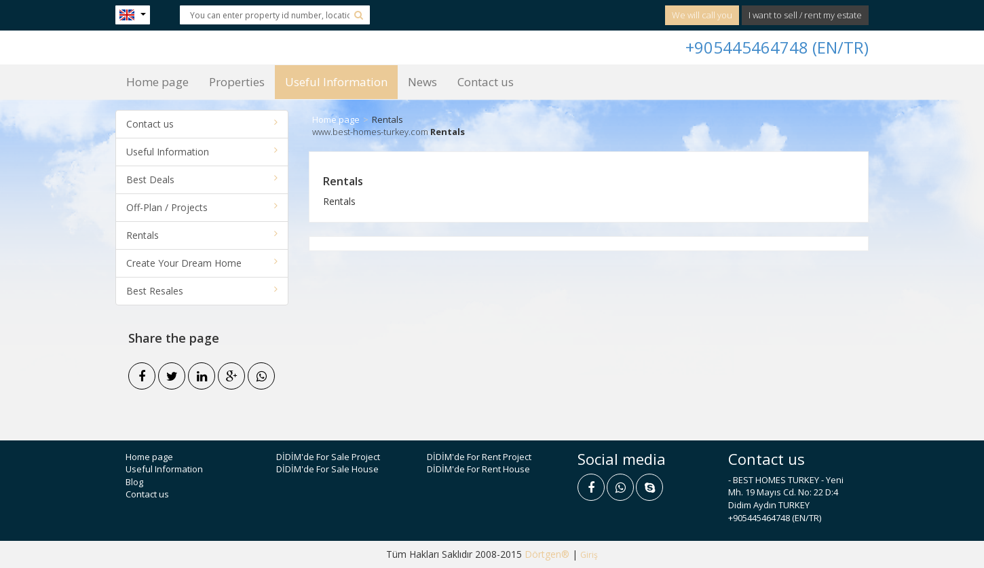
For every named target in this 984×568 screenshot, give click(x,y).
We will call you (702, 15)
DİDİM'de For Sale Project (328, 457)
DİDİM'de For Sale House (327, 469)
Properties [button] (237, 82)
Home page (157, 82)
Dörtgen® (547, 554)
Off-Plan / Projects (202, 207)
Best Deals (202, 179)
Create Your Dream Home (202, 263)
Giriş (589, 555)
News (422, 82)
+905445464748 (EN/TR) (777, 47)
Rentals (202, 235)
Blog (134, 482)
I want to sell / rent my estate (805, 15)
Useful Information (336, 82)
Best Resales (202, 290)
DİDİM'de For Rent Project (479, 457)
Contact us (485, 82)
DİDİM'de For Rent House (478, 469)
